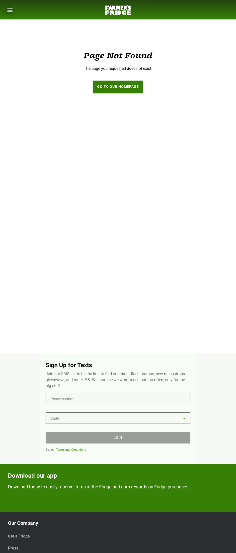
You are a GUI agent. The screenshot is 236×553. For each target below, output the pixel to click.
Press (13, 548)
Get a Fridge (19, 536)
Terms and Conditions (71, 449)
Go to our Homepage (118, 87)
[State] (118, 418)
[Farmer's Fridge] (118, 10)
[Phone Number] (118, 398)
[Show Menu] (10, 10)
